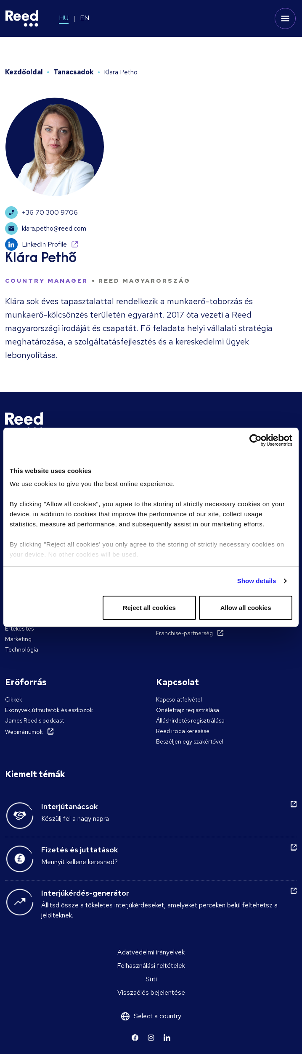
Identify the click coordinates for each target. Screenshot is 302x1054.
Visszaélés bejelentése (151, 992)
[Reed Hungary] (22, 18)
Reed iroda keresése (182, 731)
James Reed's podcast (34, 720)
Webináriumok (24, 732)
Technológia (21, 649)
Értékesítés (19, 628)
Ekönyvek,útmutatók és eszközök (49, 710)
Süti (151, 979)
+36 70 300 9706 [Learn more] (41, 212)
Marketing (18, 639)
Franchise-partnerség (184, 633)
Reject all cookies (149, 607)
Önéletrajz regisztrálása (187, 710)
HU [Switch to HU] (64, 17)
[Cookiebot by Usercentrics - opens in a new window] (255, 440)
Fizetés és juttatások (79, 849)
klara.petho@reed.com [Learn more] (45, 228)
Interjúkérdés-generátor (85, 893)
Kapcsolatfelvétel (179, 699)
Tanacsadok (73, 72)
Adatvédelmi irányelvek (151, 952)
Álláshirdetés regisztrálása (190, 720)
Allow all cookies (245, 607)
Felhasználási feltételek (151, 965)
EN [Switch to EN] (84, 17)
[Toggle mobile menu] (285, 18)
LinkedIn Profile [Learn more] (36, 244)
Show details (256, 580)
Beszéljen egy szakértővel (189, 741)
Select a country (157, 1016)
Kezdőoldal (24, 72)
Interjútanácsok (69, 806)
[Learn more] (135, 1037)
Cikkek (13, 699)
